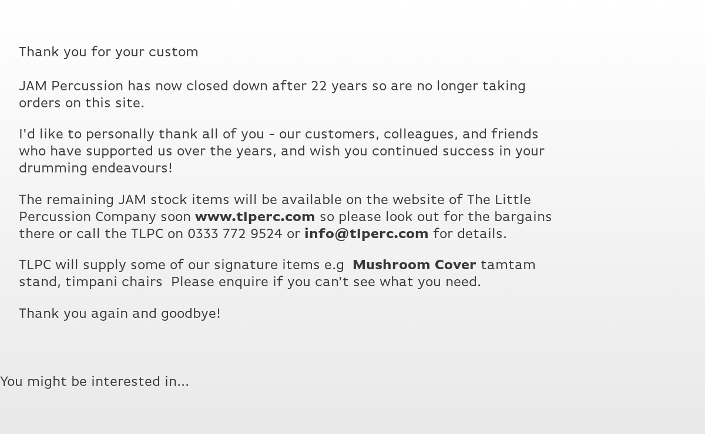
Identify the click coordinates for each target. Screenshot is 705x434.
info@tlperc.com (366, 234)
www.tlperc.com (255, 217)
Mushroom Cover (414, 265)
